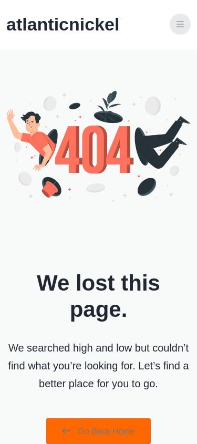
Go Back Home (98, 431)
